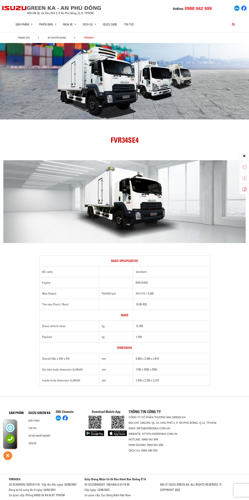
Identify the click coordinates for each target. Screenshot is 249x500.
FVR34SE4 (14, 479)
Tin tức (129, 24)
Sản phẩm (16, 413)
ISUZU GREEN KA (39, 413)
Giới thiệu (34, 420)
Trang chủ (24, 37)
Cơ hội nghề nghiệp (39, 435)
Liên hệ (32, 443)
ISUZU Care (110, 24)
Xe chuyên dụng (57, 37)
